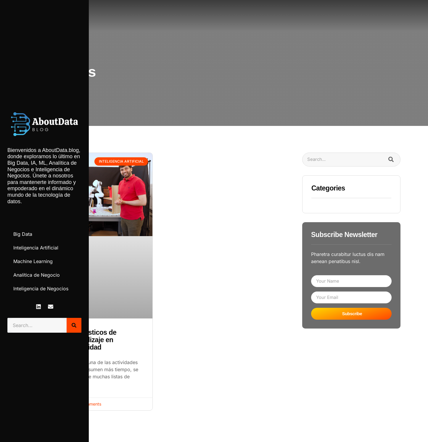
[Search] (74, 325)
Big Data (22, 234)
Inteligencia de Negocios (40, 289)
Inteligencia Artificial (35, 248)
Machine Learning (33, 261)
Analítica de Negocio (36, 275)
